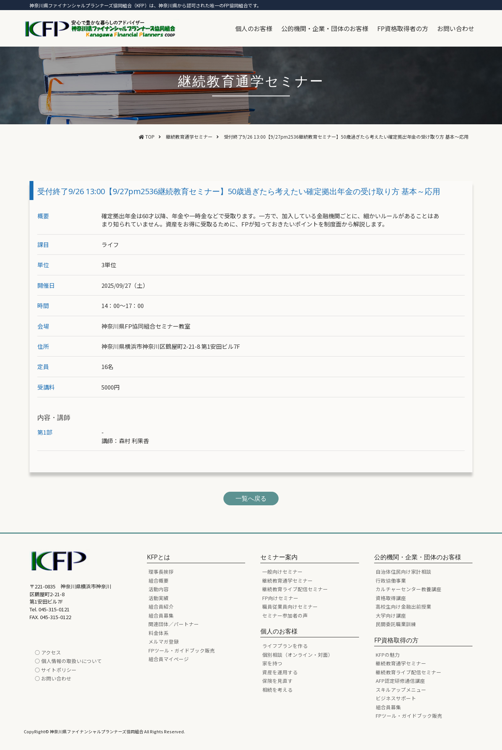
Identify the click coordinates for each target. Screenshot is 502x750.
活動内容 (158, 589)
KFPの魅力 (388, 654)
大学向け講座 (391, 615)
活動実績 (158, 598)
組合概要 (158, 580)
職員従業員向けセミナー (290, 606)
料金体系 (158, 633)
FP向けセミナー (280, 598)
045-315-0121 (54, 609)
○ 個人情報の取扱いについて (68, 661)
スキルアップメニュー (401, 689)
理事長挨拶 (161, 571)
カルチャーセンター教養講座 (408, 589)
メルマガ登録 (163, 641)
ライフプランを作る (285, 645)
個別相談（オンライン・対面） (297, 654)
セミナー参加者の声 (285, 615)
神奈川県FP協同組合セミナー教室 (145, 326)
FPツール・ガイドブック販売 (181, 650)
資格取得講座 (391, 598)
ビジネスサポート (396, 698)
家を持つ (272, 663)
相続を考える (277, 689)
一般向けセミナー (282, 571)
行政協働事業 (391, 580)
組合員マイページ (168, 659)
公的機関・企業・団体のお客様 (324, 28)
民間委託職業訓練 (396, 624)
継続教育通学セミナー (189, 136)
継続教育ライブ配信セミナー (295, 589)
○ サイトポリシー (56, 669)
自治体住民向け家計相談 (403, 571)
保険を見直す (277, 680)
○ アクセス (48, 652)
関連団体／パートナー (173, 624)
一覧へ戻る (251, 498)
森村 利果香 (134, 441)
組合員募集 (161, 615)
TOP (150, 136)
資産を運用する (280, 672)
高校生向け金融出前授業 (403, 606)
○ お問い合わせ (53, 678)
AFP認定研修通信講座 (400, 680)
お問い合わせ (455, 28)
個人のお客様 (253, 28)
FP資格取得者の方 (402, 28)
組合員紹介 (161, 606)
